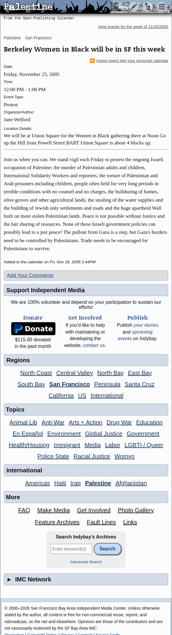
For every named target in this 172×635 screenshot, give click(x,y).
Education (149, 422)
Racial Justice (92, 456)
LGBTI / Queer (144, 445)
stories (146, 325)
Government (143, 433)
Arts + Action (85, 422)
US (82, 395)
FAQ (24, 510)
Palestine (12, 37)
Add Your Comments (30, 275)
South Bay (31, 384)
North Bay (110, 373)
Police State (53, 456)
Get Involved (93, 510)
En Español (27, 433)
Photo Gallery (136, 510)
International (107, 395)
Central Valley (74, 373)
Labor (112, 445)
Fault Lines (101, 522)
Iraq (76, 483)
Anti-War (52, 422)
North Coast (36, 373)
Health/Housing (29, 445)
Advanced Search (86, 562)
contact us (94, 345)
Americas (37, 483)
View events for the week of (133, 26)
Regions (18, 360)
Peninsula (107, 384)
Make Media (53, 510)
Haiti (60, 483)
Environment (64, 433)
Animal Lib (23, 422)
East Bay (140, 373)
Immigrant (67, 445)
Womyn (125, 456)
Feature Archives (57, 522)
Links (130, 522)
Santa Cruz (139, 384)
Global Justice (104, 433)
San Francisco (38, 37)
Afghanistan (131, 483)
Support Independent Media (46, 290)
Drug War (119, 422)
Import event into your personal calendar (129, 60)
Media (93, 445)
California (61, 395)
